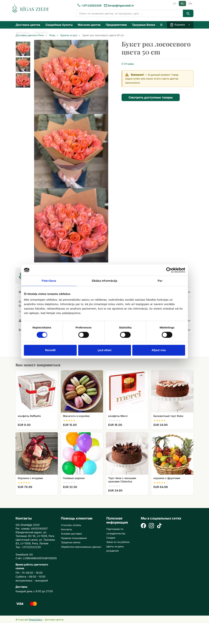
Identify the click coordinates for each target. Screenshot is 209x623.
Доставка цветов (28, 25)
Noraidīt (50, 350)
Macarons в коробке (76, 415)
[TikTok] (159, 526)
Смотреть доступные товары (151, 97)
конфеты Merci (118, 415)
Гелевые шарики (74, 478)
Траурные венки (70, 542)
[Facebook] (143, 526)
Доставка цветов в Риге (30, 35)
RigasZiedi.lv (35, 619)
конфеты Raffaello (29, 415)
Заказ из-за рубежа (118, 541)
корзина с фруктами (166, 478)
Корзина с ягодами (30, 478)
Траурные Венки (143, 25)
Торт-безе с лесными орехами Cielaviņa (122, 479)
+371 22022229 (91, 5)
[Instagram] (151, 526)
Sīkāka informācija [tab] (104, 280)
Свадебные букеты (59, 25)
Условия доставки (71, 533)
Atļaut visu (159, 350)
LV (174, 3)
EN (190, 3)
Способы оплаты (71, 525)
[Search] (188, 13)
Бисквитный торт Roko (168, 415)
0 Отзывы (128, 63)
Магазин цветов (89, 25)
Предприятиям (116, 25)
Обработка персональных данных (81, 546)
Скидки (110, 537)
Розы (52, 35)
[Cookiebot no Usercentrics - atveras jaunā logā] (169, 270)
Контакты (41, 32)
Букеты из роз (69, 35)
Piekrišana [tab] (49, 280)
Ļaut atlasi (104, 350)
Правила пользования (74, 538)
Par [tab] (160, 280)
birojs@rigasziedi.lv (121, 5)
